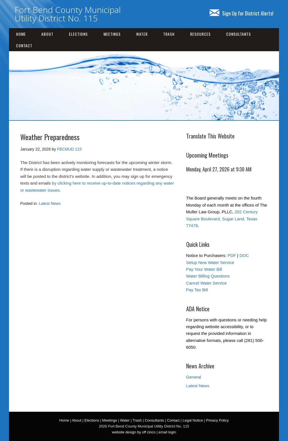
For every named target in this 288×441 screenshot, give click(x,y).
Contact (24, 45)
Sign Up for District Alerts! (241, 13)
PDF (232, 255)
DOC (244, 255)
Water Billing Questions (208, 276)
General (193, 377)
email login (167, 432)
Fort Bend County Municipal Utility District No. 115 (68, 14)
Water (142, 34)
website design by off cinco (134, 432)
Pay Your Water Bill (204, 269)
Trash (169, 34)
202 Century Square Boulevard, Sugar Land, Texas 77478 (222, 218)
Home (21, 34)
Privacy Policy (217, 420)
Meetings (112, 34)
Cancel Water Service (206, 283)
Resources (200, 34)
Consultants (238, 34)
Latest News (49, 203)
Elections (78, 34)
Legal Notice (193, 420)
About (47, 34)
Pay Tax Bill (197, 289)
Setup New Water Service (210, 262)
